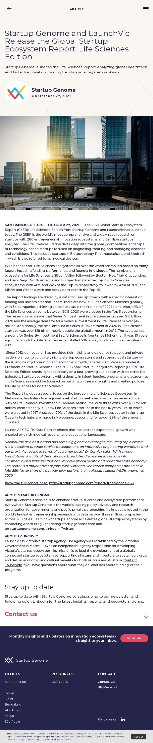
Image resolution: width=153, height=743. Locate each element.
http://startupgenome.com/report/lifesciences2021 (91, 483)
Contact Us (106, 682)
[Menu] (146, 9)
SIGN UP (134, 638)
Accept (138, 736)
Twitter (67, 529)
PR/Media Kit (107, 687)
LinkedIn (52, 529)
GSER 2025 (59, 682)
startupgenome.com (27, 529)
